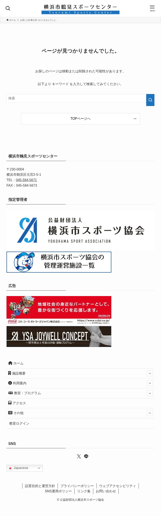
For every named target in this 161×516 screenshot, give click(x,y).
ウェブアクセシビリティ (117, 486)
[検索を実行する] (150, 100)
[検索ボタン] (8, 8)
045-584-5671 (26, 180)
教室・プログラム (80, 393)
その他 (80, 413)
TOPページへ (80, 118)
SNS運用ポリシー (58, 491)
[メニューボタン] (152, 8)
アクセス (17, 403)
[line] (84, 456)
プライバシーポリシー (77, 486)
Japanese (18, 468)
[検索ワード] (80, 98)
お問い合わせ (106, 491)
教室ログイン (19, 423)
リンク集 (84, 491)
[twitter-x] (77, 456)
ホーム (15, 363)
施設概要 (80, 373)
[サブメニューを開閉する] (150, 373)
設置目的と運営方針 (40, 486)
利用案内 (80, 383)
